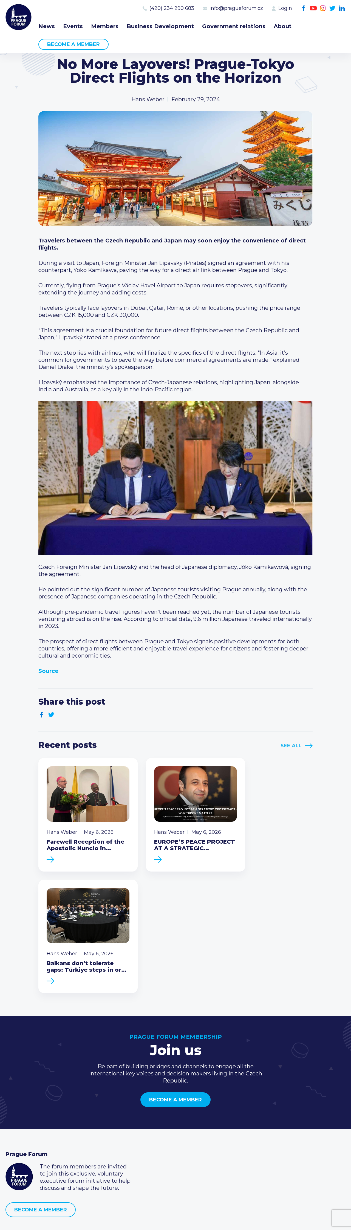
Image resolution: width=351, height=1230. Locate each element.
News (46, 26)
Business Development (160, 26)
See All (291, 746)
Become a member (73, 44)
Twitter (332, 8)
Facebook (303, 8)
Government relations (233, 26)
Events (73, 26)
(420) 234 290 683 (171, 8)
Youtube (313, 8)
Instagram (322, 8)
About (282, 26)
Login (285, 8)
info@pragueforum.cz (236, 8)
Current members (145, 1119)
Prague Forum (19, 17)
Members (104, 26)
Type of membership (149, 1128)
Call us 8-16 (250, 1119)
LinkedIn (342, 8)
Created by (175, 1219)
